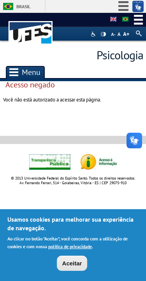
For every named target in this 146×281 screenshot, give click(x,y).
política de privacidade (70, 248)
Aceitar (72, 264)
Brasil (23, 6)
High (103, 34)
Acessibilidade (94, 34)
